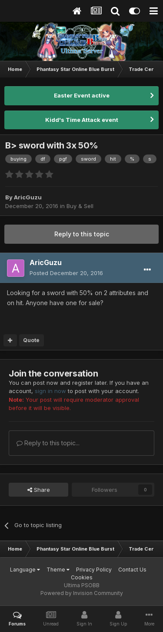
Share (38, 489)
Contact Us (132, 569)
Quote (31, 340)
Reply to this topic (81, 234)
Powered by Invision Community (81, 593)
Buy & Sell (80, 205)
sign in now (50, 390)
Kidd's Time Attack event (81, 119)
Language (25, 569)
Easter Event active (82, 95)
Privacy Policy (94, 569)
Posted (66, 272)
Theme (58, 569)
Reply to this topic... (48, 443)
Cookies (82, 577)
